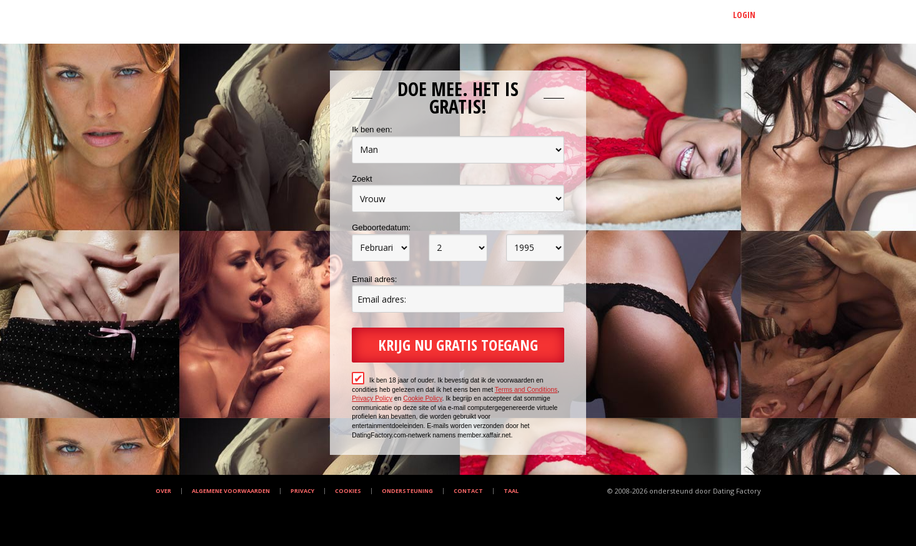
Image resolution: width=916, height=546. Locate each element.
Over (163, 491)
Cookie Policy (422, 398)
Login (744, 15)
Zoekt (362, 178)
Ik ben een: (372, 129)
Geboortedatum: (381, 227)
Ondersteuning (407, 491)
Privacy (302, 491)
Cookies (348, 491)
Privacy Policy (372, 398)
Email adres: (374, 279)
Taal (511, 491)
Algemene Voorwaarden (231, 491)
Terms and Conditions (526, 389)
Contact (468, 491)
